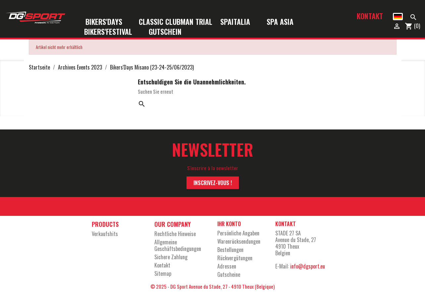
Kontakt (370, 16)
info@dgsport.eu (307, 266)
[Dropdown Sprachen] (397, 16)
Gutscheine (228, 274)
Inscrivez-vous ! (212, 183)
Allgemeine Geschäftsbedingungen (177, 245)
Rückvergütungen (234, 258)
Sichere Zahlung (170, 257)
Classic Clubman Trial (175, 22)
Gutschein (165, 32)
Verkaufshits (105, 234)
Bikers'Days (108, 22)
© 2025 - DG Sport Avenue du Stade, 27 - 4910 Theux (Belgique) (212, 286)
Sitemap (162, 273)
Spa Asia (280, 22)
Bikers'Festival (112, 32)
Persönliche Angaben (238, 233)
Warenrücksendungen (238, 241)
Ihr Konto (229, 224)
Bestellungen (230, 250)
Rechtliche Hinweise (175, 234)
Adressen (226, 266)
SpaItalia (239, 22)
